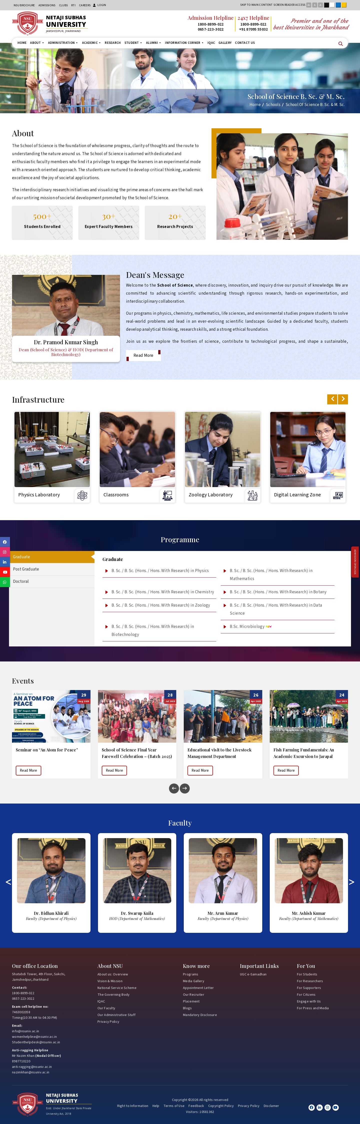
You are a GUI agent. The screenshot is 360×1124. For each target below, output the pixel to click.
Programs (190, 974)
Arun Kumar (309, 913)
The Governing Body (114, 994)
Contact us (245, 43)
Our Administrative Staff (117, 1014)
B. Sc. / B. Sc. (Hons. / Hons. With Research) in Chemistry (163, 592)
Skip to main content (256, 5)
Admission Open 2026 (355, 562)
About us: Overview (113, 974)
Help (156, 1105)
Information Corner (184, 43)
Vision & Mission (110, 980)
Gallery (225, 43)
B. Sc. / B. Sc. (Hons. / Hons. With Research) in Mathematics (271, 575)
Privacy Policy (108, 1021)
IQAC (211, 43)
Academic (92, 43)
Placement (191, 1001)
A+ (309, 5)
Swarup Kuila (223, 913)
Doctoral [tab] (21, 582)
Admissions (47, 5)
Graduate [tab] (21, 557)
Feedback (196, 1105)
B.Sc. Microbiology (251, 627)
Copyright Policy (221, 1105)
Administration (63, 43)
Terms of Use (174, 1105)
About (37, 43)
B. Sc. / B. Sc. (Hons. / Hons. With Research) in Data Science (276, 609)
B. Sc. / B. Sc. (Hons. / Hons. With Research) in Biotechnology (153, 631)
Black (327, 5)
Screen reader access (289, 5)
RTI (73, 5)
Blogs (187, 1007)
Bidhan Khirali (137, 913)
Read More (144, 356)
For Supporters (309, 987)
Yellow (345, 5)
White (333, 5)
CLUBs (63, 5)
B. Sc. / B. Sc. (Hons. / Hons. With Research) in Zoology (161, 605)
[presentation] (332, 399)
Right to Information (132, 1105)
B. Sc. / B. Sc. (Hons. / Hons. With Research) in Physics (160, 571)
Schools (273, 105)
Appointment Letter (198, 987)
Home (22, 43)
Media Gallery (193, 980)
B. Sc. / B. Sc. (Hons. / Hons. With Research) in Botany (278, 592)
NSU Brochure (24, 5)
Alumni (154, 43)
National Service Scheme (117, 987)
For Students (307, 974)
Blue (339, 5)
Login (99, 5)
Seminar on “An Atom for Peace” (133, 749)
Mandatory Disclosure (200, 1014)
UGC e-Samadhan (253, 974)
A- (321, 5)
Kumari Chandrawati (51, 913)
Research (113, 43)
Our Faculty (106, 1007)
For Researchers (310, 980)
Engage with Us (309, 1001)
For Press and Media (313, 1007)
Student (133, 43)
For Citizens (306, 994)
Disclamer (271, 1105)
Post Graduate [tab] (26, 569)
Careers (84, 5)
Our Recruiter (193, 994)
